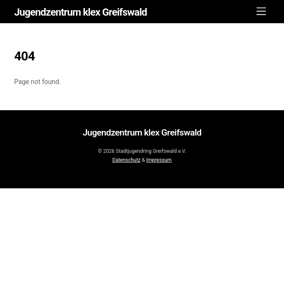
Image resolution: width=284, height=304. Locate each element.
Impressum (159, 160)
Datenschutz (126, 160)
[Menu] (261, 11)
